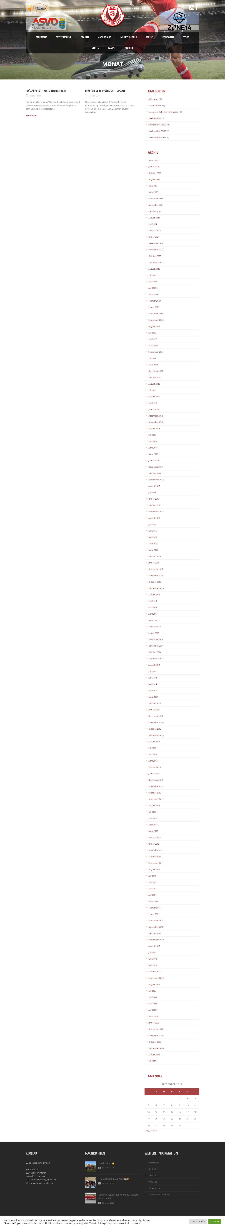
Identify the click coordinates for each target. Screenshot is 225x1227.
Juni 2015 (152, 601)
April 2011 (153, 895)
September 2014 (156, 658)
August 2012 (154, 805)
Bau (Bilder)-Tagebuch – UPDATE (105, 91)
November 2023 (155, 249)
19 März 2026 (108, 1167)
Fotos (186, 37)
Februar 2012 (154, 837)
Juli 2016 (152, 524)
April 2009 (153, 1010)
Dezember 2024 (155, 198)
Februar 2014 (154, 703)
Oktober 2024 (154, 211)
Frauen (85, 37)
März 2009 (153, 1016)
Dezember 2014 (155, 639)
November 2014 (155, 645)
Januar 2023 (153, 307)
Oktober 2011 (154, 856)
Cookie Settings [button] (198, 1221)
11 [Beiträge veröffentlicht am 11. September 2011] (195, 1105)
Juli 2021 (152, 358)
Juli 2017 (152, 492)
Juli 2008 (152, 1061)
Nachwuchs (104, 37)
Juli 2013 (152, 748)
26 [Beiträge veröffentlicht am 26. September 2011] (148, 1125)
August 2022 (154, 326)
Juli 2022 (152, 332)
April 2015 (153, 613)
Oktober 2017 (154, 473)
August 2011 (154, 869)
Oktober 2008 (154, 1041)
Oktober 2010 (154, 933)
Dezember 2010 (155, 920)
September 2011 (156, 863)
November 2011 (155, 850)
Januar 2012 (153, 843)
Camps (111, 48)
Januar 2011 (153, 914)
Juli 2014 (152, 671)
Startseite (41, 37)
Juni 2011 (152, 882)
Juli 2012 (152, 811)
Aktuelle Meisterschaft (158, 1194)
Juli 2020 (152, 390)
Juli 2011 (152, 875)
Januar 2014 (153, 709)
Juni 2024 (152, 224)
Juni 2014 (152, 677)
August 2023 (154, 268)
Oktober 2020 (154, 377)
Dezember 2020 (155, 371)
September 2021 (156, 351)
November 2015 (155, 575)
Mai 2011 (152, 888)
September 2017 (156, 479)
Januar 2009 (153, 1022)
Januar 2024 (153, 236)
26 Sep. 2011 (35, 95)
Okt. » (154, 1130)
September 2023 (156, 262)
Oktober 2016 (154, 505)
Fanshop (128, 48)
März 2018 (153, 454)
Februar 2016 (154, 556)
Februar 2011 (154, 907)
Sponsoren (167, 37)
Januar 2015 (153, 633)
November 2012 (155, 786)
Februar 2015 (154, 626)
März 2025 (153, 192)
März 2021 (153, 364)
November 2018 (155, 422)
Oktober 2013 (154, 728)
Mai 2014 (152, 684)
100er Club (153, 1175)
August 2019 (154, 396)
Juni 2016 (152, 530)
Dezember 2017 (155, 466)
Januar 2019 (153, 409)
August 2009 (154, 984)
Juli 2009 (152, 990)
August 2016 (154, 518)
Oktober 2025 (154, 173)
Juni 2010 (152, 958)
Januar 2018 (153, 460)
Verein (95, 48)
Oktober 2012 (154, 792)
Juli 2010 (152, 952)
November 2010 (155, 926)
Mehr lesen (31, 115)
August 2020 (154, 383)
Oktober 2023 (154, 256)
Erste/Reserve (64, 37)
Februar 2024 (154, 230)
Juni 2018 (152, 441)
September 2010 (156, 939)
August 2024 (154, 217)
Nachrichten (154, 105)
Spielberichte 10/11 (157, 137)
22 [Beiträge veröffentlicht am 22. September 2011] (172, 1118)
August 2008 (154, 1054)
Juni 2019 (152, 403)
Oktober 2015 (154, 581)
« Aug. (147, 1130)
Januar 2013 (153, 773)
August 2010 (154, 946)
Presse (149, 37)
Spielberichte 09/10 (157, 131)
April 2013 (153, 760)
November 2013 (155, 722)
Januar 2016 (153, 562)
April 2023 (153, 288)
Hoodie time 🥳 (106, 1163)
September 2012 (156, 799)
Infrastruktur (128, 37)
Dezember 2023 (155, 243)
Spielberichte (154, 118)
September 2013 (156, 735)
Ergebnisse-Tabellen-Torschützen (163, 111)
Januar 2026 (153, 166)
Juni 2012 (152, 818)
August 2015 (154, 594)
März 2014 (153, 696)
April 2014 (153, 690)
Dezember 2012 (155, 780)
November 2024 (155, 205)
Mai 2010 (152, 965)
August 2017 (154, 486)
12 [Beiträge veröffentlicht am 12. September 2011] (148, 1111)
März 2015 (153, 620)
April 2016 (153, 543)
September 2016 (156, 511)
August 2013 (154, 741)
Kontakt (152, 1169)
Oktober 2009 (154, 971)
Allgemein (153, 99)
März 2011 (153, 901)
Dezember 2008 (155, 1029)
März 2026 (153, 160)
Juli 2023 (152, 275)
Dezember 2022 (155, 313)
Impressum (153, 1162)
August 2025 (154, 179)
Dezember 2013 (155, 716)
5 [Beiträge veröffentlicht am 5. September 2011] (148, 1105)
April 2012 (153, 824)
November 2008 (155, 1035)
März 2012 (153, 831)
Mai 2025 (152, 185)
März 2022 (153, 345)
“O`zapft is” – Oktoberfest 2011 (46, 91)
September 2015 (156, 588)
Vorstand (152, 1181)
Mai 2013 (152, 754)
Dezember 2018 (155, 415)
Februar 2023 (154, 300)
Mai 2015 (152, 607)
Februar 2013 (154, 767)
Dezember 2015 (155, 569)
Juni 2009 (152, 997)
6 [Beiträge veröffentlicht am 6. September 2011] (156, 1105)
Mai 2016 (152, 537)
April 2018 (153, 447)
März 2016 (153, 550)
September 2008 (156, 1048)
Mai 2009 (152, 1003)
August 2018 (154, 428)
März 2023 (153, 294)
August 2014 (154, 665)
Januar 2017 (153, 498)
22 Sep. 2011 (94, 95)
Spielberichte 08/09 (157, 124)
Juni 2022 (152, 339)
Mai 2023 (152, 281)
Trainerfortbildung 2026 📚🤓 (114, 1178)
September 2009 (156, 978)
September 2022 (156, 320)
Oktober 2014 (154, 652)
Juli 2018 (152, 435)
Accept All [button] (214, 1221)
